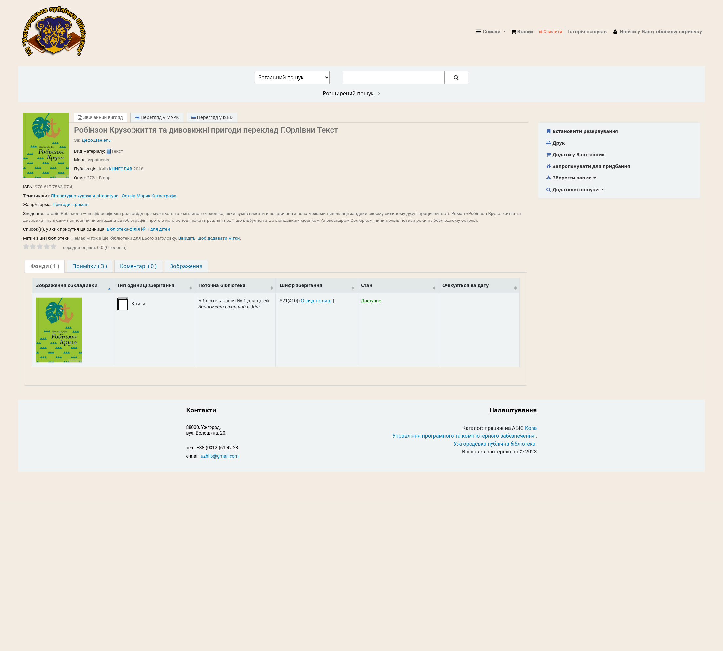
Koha (531, 428)
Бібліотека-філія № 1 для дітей (138, 229)
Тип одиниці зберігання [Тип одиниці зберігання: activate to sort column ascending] (145, 285)
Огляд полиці (317, 300)
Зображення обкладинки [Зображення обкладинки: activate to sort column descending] (67, 285)
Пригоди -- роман (70, 204)
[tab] (45, 266)
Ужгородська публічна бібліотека (495, 444)
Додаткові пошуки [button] (572, 189)
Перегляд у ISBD (212, 117)
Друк (555, 143)
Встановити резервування (581, 131)
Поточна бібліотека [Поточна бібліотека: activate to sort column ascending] (222, 285)
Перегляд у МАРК (157, 117)
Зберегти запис (568, 178)
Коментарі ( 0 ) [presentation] (138, 266)
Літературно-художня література (84, 195)
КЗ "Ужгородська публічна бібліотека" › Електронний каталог (57, 32)
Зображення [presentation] (186, 266)
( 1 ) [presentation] (44, 266)
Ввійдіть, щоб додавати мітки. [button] (209, 238)
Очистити (550, 31)
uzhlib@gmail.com (219, 456)
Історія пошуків (587, 32)
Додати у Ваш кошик (575, 154)
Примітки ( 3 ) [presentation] (89, 266)
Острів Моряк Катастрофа (149, 195)
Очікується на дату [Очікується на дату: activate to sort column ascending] (465, 285)
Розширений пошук (351, 93)
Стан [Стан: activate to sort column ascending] (366, 285)
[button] (522, 31)
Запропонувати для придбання (587, 166)
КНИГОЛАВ (120, 168)
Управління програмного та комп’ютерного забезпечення (463, 436)
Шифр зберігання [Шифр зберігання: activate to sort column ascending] (301, 285)
